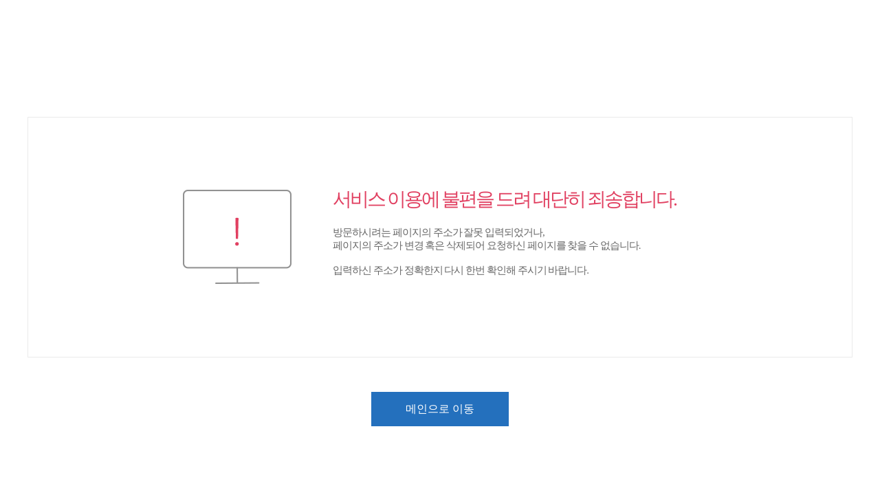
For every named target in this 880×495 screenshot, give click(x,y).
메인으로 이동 (440, 409)
